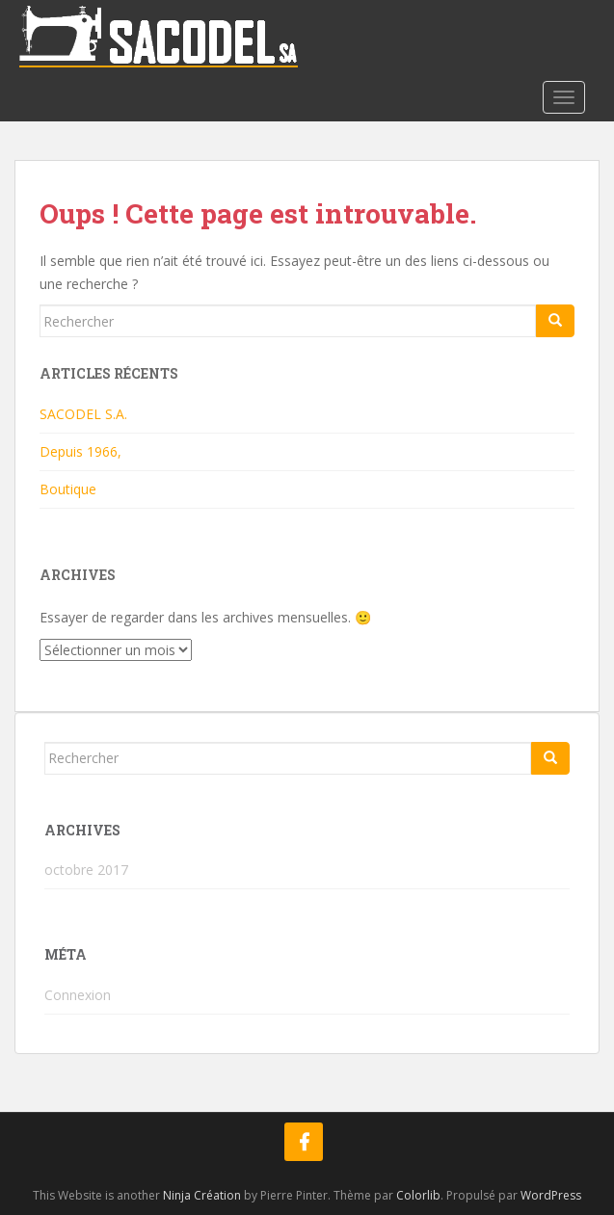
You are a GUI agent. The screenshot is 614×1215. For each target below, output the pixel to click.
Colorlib (418, 1195)
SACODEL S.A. (83, 414)
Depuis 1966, (80, 451)
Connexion (77, 995)
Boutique (68, 489)
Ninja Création (202, 1195)
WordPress (551, 1195)
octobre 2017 (86, 869)
